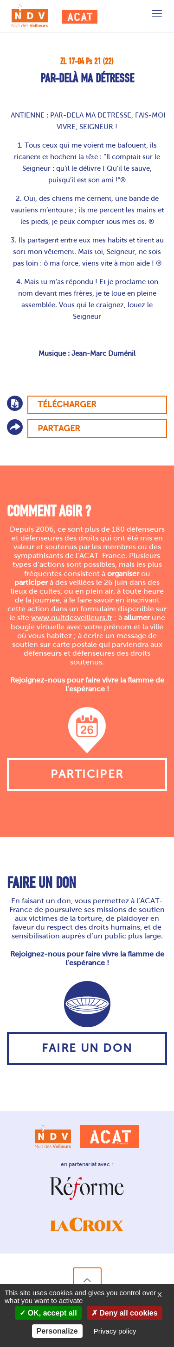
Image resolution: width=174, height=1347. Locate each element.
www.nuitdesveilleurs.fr (71, 617)
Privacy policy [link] (115, 1331)
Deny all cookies (124, 1313)
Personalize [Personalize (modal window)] (57, 1331)
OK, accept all (48, 1313)
